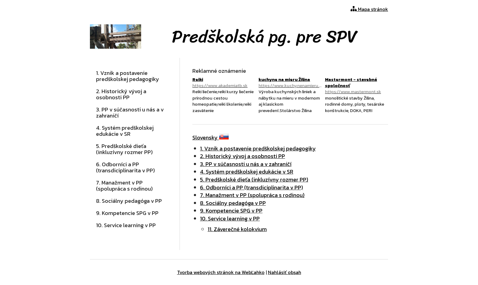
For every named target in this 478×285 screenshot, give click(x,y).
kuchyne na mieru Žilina (290, 82)
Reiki (223, 82)
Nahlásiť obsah (284, 272)
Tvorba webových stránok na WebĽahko (221, 272)
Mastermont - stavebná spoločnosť (356, 85)
